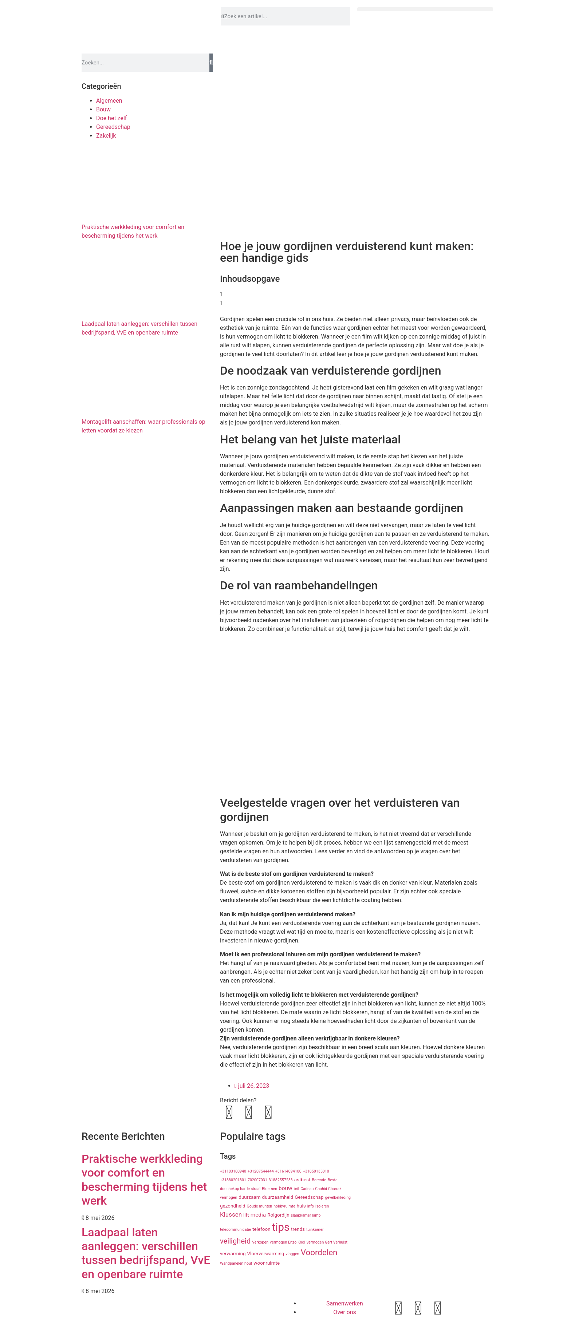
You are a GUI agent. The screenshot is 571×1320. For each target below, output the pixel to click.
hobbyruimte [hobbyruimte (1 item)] (284, 1206)
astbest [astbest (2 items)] (302, 1179)
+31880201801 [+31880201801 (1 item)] (233, 1180)
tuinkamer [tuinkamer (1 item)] (315, 1229)
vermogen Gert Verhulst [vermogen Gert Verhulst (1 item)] (327, 1242)
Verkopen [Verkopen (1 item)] (260, 1242)
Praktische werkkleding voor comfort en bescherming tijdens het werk (144, 1180)
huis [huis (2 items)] (301, 1206)
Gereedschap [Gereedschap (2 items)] (309, 1197)
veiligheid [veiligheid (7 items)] (235, 1241)
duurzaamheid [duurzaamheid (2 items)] (278, 1197)
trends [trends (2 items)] (298, 1229)
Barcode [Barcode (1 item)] (319, 1180)
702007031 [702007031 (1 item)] (257, 1180)
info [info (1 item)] (310, 1206)
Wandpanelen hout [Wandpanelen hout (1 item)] (236, 1263)
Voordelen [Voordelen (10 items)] (319, 1252)
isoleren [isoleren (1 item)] (322, 1206)
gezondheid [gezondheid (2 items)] (232, 1206)
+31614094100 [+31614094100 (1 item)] (288, 1171)
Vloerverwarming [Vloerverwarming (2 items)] (265, 1253)
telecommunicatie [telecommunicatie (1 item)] (235, 1229)
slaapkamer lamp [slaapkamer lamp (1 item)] (306, 1215)
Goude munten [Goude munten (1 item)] (259, 1206)
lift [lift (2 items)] (246, 1215)
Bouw (103, 109)
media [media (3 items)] (258, 1215)
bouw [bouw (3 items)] (285, 1188)
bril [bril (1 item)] (296, 1188)
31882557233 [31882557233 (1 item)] (281, 1180)
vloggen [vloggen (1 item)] (292, 1254)
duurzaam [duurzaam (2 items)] (249, 1197)
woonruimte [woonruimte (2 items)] (266, 1263)
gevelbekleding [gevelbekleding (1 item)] (338, 1197)
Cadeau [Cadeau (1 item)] (307, 1188)
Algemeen (109, 100)
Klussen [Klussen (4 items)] (231, 1214)
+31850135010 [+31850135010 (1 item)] (316, 1171)
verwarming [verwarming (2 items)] (233, 1253)
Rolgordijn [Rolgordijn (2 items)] (278, 1215)
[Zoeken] (211, 63)
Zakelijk (106, 135)
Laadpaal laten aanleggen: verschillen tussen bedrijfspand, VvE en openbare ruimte (146, 1253)
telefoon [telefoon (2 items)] (261, 1229)
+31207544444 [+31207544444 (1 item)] (261, 1171)
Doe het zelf (111, 118)
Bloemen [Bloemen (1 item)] (269, 1188)
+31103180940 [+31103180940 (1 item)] (233, 1171)
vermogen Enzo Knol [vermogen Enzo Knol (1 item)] (287, 1242)
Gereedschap (113, 126)
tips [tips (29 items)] (281, 1227)
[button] (425, 9)
